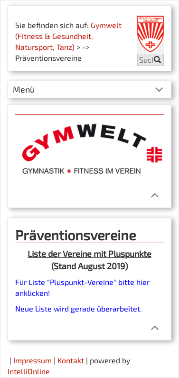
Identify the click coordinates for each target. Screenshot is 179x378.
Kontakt (70, 360)
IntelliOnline (29, 371)
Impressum (32, 360)
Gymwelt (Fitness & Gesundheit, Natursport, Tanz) (68, 35)
